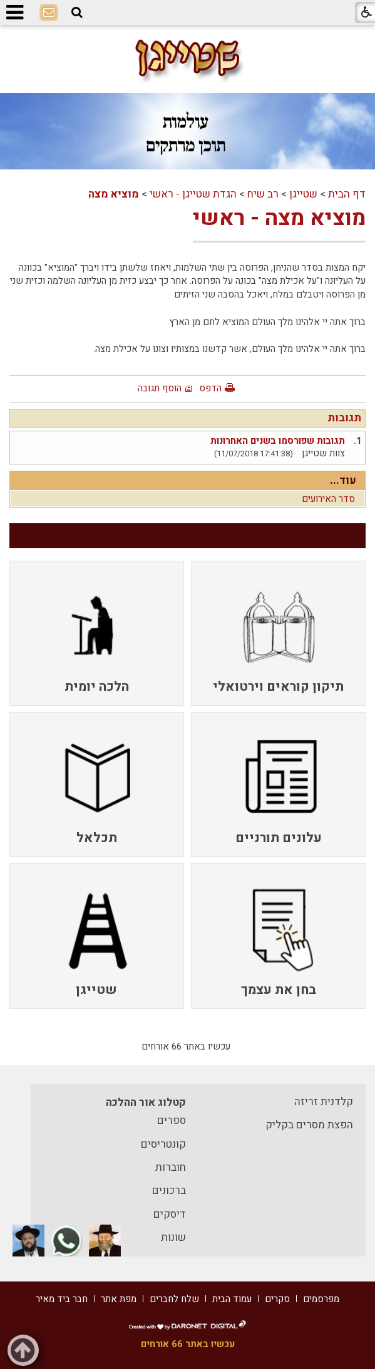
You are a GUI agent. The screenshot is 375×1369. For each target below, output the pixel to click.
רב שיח (263, 194)
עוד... (343, 480)
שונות (173, 1237)
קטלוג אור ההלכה (146, 1102)
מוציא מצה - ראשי (279, 218)
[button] (77, 12)
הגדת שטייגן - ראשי (193, 194)
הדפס (210, 388)
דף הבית (347, 194)
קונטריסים (163, 1144)
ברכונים (169, 1190)
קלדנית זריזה (323, 1102)
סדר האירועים (328, 499)
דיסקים (169, 1214)
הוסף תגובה (160, 388)
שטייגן (303, 194)
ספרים (171, 1120)
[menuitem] (278, 633)
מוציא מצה (113, 194)
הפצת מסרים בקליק (309, 1125)
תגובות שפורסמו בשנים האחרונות (277, 441)
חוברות (170, 1167)
